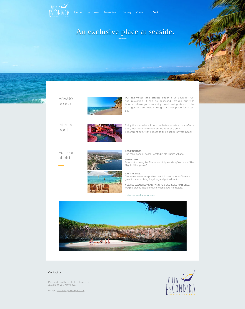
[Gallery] (127, 12)
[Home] (78, 12)
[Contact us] (60, 272)
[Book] (155, 12)
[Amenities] (109, 12)
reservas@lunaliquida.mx (70, 290)
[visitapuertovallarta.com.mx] (140, 195)
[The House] (92, 12)
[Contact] (140, 12)
